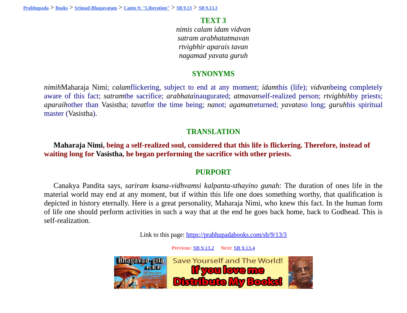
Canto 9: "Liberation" (147, 8)
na (211, 104)
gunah (270, 185)
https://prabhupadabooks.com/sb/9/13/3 (236, 234)
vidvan (320, 87)
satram (114, 96)
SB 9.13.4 (244, 248)
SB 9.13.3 (208, 8)
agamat (240, 104)
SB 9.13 (184, 8)
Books (61, 8)
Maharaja (75, 87)
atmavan (246, 96)
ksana (160, 185)
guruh (338, 104)
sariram (137, 185)
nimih (52, 87)
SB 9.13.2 (203, 248)
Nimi (99, 87)
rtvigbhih (337, 96)
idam (269, 87)
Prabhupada (35, 8)
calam (121, 87)
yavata (291, 104)
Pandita (93, 185)
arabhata (180, 96)
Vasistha (113, 104)
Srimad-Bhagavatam (96, 8)
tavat (138, 104)
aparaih (56, 104)
